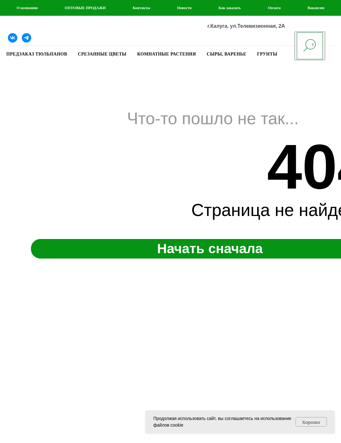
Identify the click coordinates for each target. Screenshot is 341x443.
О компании (27, 8)
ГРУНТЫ (267, 54)
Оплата (274, 8)
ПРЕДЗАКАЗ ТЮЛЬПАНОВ (36, 54)
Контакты (141, 8)
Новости (184, 8)
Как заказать (230, 8)
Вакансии (316, 8)
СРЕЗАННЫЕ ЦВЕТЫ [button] (102, 54)
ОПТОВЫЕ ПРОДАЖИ (85, 8)
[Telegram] (26, 38)
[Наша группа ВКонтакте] (12, 38)
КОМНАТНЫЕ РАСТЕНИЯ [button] (166, 54)
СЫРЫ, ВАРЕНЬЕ (226, 54)
